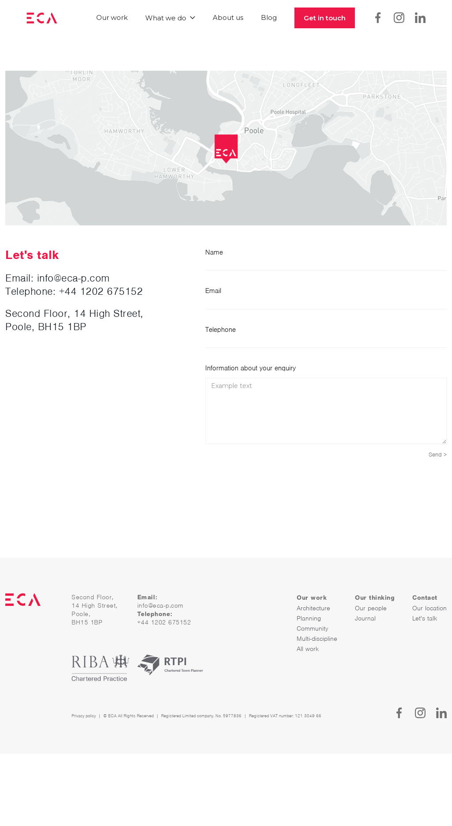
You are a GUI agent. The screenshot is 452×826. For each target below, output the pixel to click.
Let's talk (424, 618)
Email (213, 290)
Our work (112, 17)
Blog (269, 17)
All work (308, 649)
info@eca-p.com (160, 605)
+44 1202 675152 (101, 291)
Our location (429, 608)
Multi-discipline (317, 639)
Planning (309, 618)
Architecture (313, 608)
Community (312, 628)
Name (214, 252)
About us (228, 17)
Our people (371, 608)
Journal (365, 618)
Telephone (220, 329)
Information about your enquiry (250, 368)
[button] (170, 17)
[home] (41, 17)
